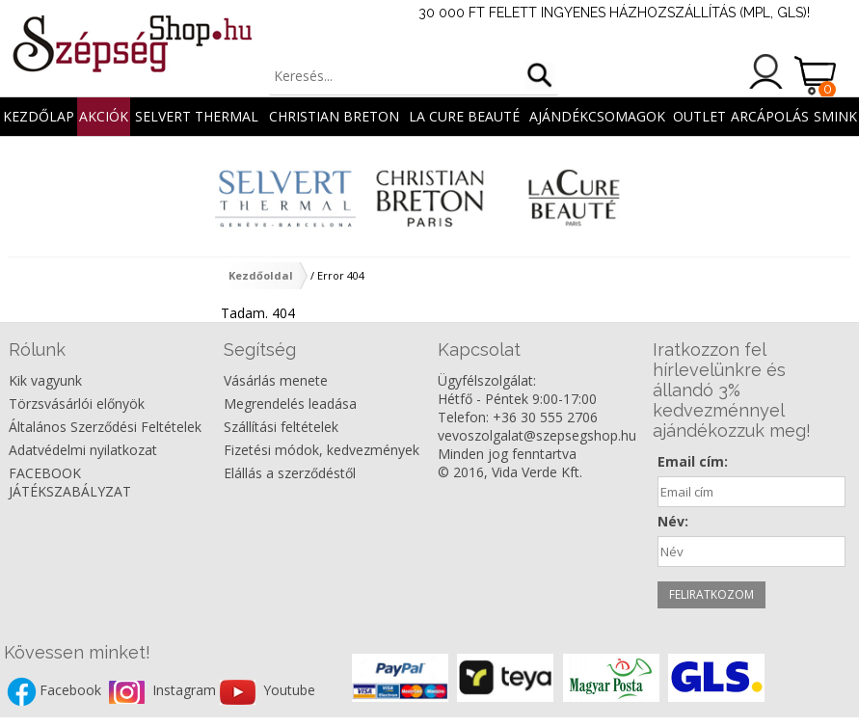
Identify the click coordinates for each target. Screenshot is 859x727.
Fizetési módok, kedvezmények (321, 450)
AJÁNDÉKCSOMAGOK (597, 116)
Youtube (289, 691)
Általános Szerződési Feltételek (105, 426)
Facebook (72, 691)
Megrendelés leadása (290, 403)
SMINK (835, 116)
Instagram (186, 691)
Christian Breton (334, 116)
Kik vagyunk (45, 380)
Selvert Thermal (196, 116)
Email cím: (693, 461)
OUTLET (699, 116)
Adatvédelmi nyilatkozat (83, 450)
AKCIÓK (103, 116)
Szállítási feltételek (281, 426)
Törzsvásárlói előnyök (77, 403)
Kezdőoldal (260, 275)
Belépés (766, 71)
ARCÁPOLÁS (770, 116)
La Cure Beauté (464, 116)
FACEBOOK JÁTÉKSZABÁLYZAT (70, 482)
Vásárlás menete (276, 380)
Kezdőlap (38, 116)
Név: (673, 521)
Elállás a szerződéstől (290, 473)
